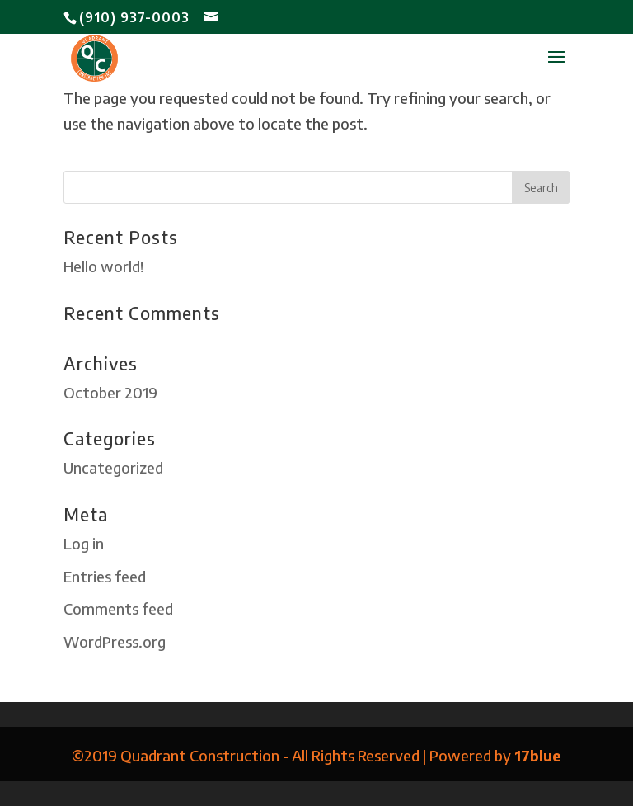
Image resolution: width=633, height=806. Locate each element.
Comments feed (118, 608)
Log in (83, 543)
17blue (537, 755)
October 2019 (110, 392)
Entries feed (104, 576)
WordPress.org (114, 641)
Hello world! (103, 266)
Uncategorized (113, 467)
